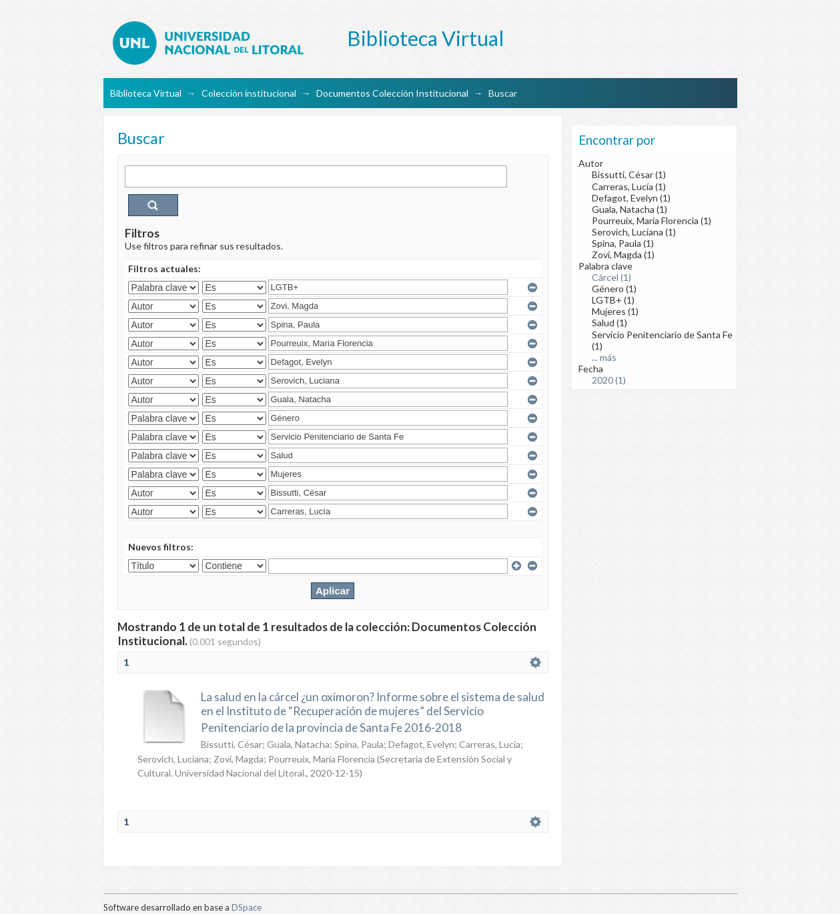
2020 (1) (609, 380)
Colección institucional (248, 93)
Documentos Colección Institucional (392, 93)
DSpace (247, 907)
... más (604, 357)
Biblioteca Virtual (145, 93)
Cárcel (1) (611, 277)
